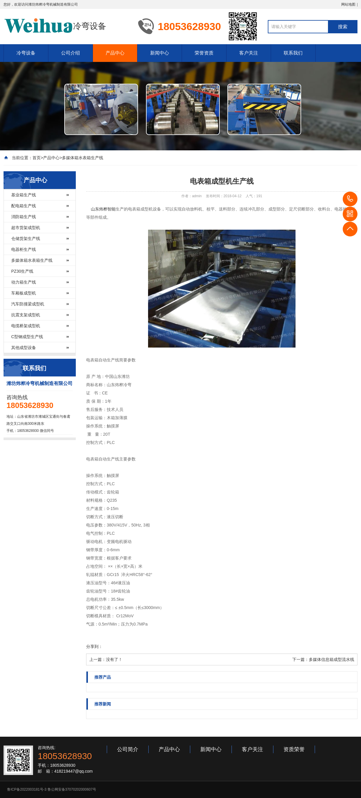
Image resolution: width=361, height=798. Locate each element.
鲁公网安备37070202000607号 (71, 789)
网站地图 (348, 4)
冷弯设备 (26, 52)
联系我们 (293, 52)
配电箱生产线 (23, 205)
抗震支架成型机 (25, 314)
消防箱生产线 (23, 216)
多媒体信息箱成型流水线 (331, 659)
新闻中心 (159, 52)
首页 (36, 157)
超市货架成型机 (25, 227)
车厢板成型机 (23, 293)
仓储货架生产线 (25, 238)
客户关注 (248, 52)
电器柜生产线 (23, 249)
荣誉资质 (204, 52)
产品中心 (115, 52)
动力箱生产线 (23, 282)
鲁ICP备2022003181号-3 (26, 789)
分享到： (94, 646)
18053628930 (350, 199)
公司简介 (127, 749)
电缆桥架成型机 (25, 325)
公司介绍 (70, 52)
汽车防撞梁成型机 (27, 304)
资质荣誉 (294, 749)
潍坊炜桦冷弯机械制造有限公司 (53, 4)
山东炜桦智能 (103, 209)
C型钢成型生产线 (27, 336)
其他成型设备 (23, 347)
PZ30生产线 (22, 271)
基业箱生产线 (23, 194)
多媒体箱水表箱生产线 (82, 157)
